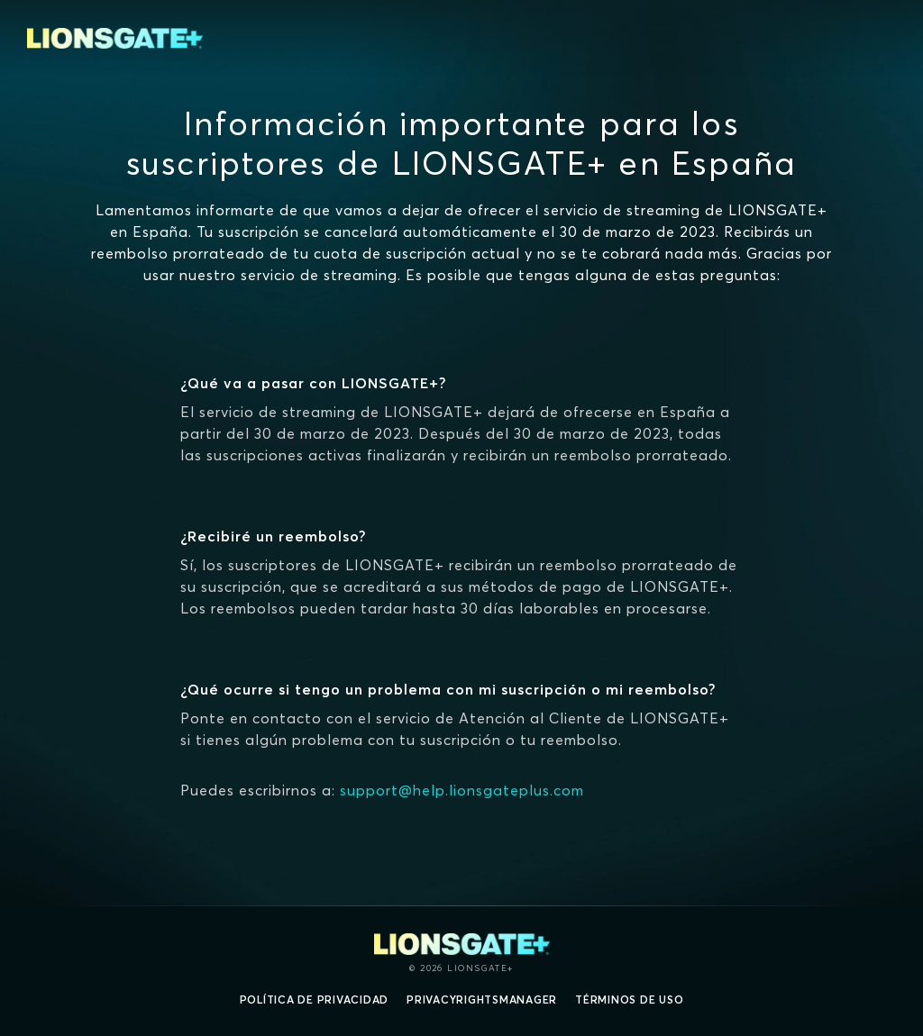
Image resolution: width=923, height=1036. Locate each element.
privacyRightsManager (482, 999)
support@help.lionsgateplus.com (462, 790)
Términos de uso (629, 999)
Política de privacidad (314, 999)
